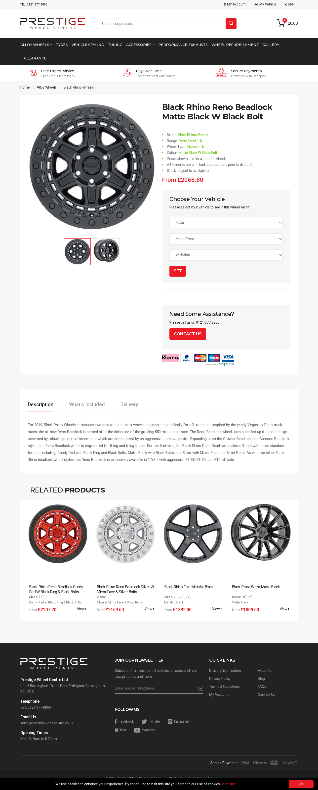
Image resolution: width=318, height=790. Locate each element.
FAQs (262, 687)
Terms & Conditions (224, 687)
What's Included (87, 404)
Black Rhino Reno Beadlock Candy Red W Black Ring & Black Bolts (56, 589)
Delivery (129, 404)
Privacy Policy (220, 679)
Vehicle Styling (88, 45)
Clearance (35, 58)
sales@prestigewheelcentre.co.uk (46, 723)
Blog (261, 679)
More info (229, 784)
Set (178, 271)
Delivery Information (225, 671)
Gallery (270, 45)
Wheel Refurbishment (235, 45)
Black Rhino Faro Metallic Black (188, 587)
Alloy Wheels (36, 45)
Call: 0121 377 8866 (35, 707)
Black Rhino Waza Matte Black (256, 587)
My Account (218, 694)
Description (40, 404)
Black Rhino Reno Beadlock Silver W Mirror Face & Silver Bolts (125, 589)
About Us (265, 671)
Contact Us (188, 334)
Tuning (115, 45)
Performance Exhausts (182, 45)
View (82, 609)
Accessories (140, 45)
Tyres (62, 45)
